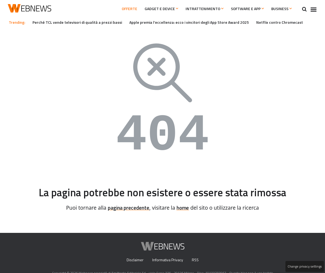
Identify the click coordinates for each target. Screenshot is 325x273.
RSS (196, 260)
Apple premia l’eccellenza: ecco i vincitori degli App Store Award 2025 (199, 22)
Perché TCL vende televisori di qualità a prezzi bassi (81, 22)
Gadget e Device (149, 9)
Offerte (113, 9)
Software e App (242, 9)
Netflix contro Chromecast (294, 22)
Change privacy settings (304, 266)
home (185, 208)
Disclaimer (133, 260)
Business (280, 9)
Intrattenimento (196, 9)
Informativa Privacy (167, 260)
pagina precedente (128, 208)
